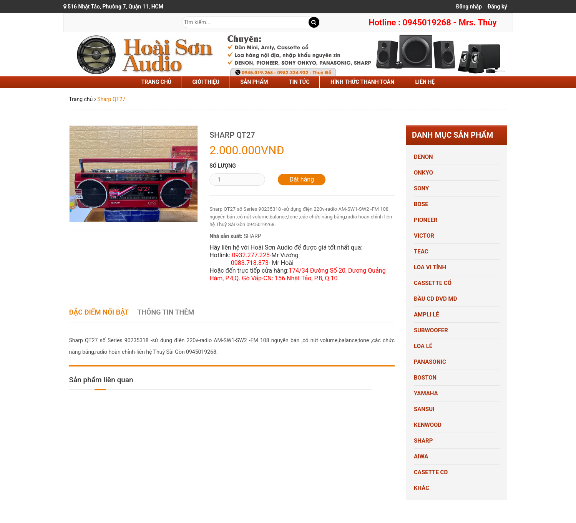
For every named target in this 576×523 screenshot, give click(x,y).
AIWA (421, 456)
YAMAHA (426, 393)
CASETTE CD (431, 472)
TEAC (421, 251)
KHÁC (421, 488)
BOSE (421, 204)
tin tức (299, 82)
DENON (423, 156)
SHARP (423, 440)
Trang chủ (156, 82)
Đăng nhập (469, 6)
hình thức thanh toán (362, 82)
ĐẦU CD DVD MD (435, 298)
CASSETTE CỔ (433, 283)
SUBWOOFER (431, 330)
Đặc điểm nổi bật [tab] (99, 312)
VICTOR (424, 235)
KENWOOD (428, 424)
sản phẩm (254, 82)
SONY (421, 188)
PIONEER (425, 220)
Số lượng (222, 166)
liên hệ (425, 82)
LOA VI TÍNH (430, 267)
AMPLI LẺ (426, 314)
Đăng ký (497, 6)
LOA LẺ (423, 346)
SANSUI (424, 409)
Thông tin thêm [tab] (165, 312)
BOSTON (425, 377)
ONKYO (423, 172)
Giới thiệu (206, 82)
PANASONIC (430, 361)
